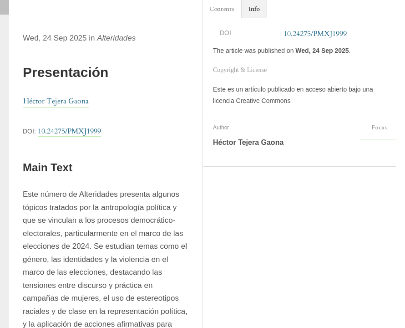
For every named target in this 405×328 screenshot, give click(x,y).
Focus (378, 127)
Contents (221, 9)
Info (254, 9)
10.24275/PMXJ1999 (69, 131)
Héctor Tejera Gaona (56, 101)
